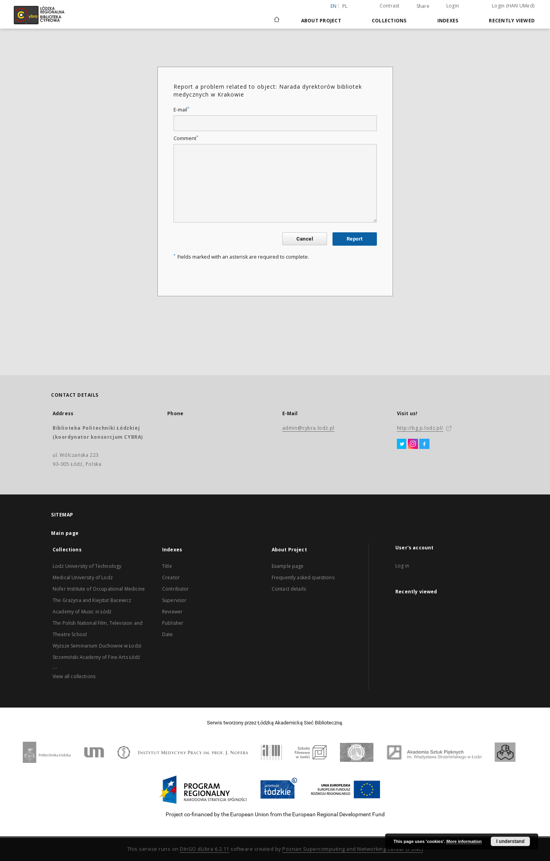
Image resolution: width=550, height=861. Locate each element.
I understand (510, 841)
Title (167, 566)
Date (167, 634)
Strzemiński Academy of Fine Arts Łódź (97, 657)
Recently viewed (512, 20)
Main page (65, 533)
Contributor (175, 589)
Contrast (390, 5)
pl (345, 6)
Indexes (448, 20)
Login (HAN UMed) (513, 5)
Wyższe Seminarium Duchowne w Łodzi (97, 645)
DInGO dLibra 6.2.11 (204, 849)
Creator (171, 577)
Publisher (172, 623)
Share (423, 6)
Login (452, 5)
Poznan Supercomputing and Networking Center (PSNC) (352, 849)
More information (464, 841)
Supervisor (174, 600)
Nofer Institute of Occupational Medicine (99, 589)
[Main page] (277, 16)
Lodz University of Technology (87, 566)
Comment (186, 138)
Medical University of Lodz (83, 577)
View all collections (74, 676)
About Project (321, 20)
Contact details (289, 589)
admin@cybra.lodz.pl (308, 428)
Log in (402, 565)
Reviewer (172, 611)
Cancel (304, 239)
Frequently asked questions (303, 577)
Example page (288, 566)
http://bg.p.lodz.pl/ (420, 428)
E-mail (181, 109)
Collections (389, 20)
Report (354, 239)
